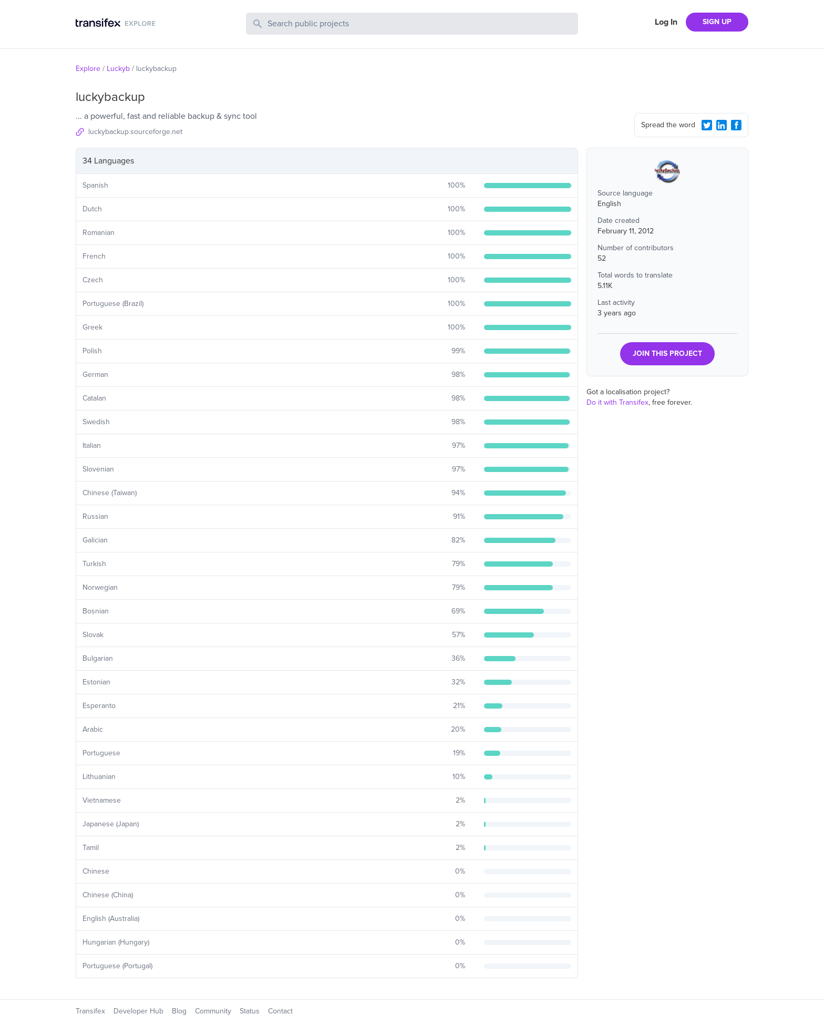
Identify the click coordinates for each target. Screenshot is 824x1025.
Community (213, 1011)
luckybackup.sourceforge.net (135, 131)
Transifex (90, 1011)
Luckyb (118, 68)
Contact (280, 1011)
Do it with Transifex (617, 402)
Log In (666, 22)
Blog (179, 1011)
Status (250, 1011)
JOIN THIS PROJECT (667, 353)
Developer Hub (138, 1011)
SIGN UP (717, 21)
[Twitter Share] (706, 125)
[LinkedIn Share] (721, 125)
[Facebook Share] (736, 125)
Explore (88, 68)
